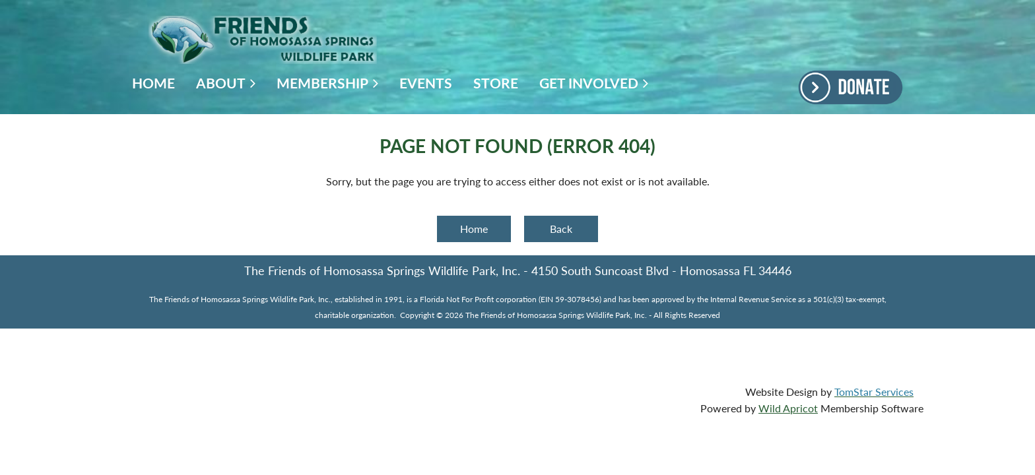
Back (561, 228)
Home (474, 228)
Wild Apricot (788, 408)
